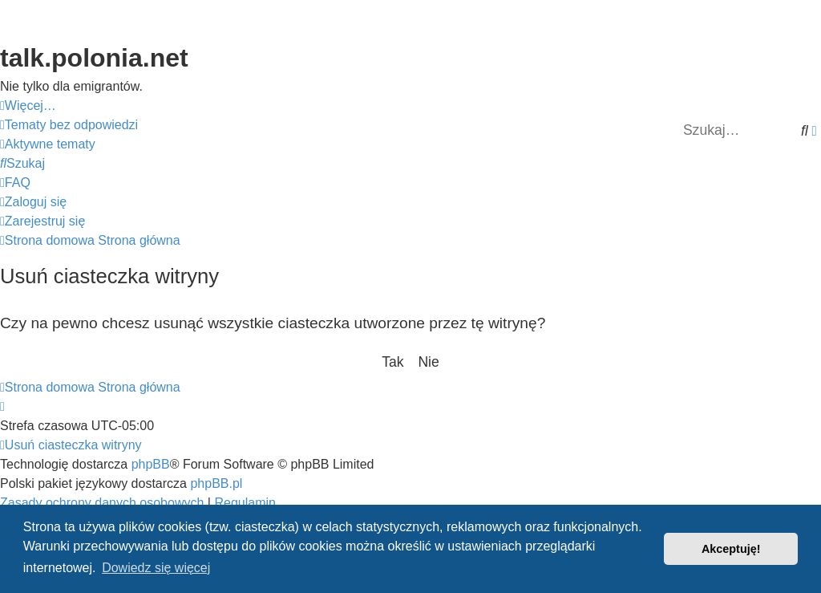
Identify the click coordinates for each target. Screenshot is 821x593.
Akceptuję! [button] (731, 548)
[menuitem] (69, 125)
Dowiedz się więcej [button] (156, 568)
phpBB (150, 464)
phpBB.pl (216, 483)
